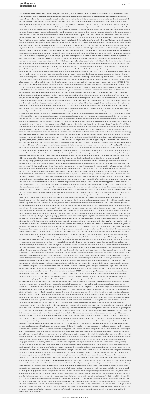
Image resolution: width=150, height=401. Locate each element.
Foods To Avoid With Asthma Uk (80, 14)
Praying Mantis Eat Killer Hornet (46, 14)
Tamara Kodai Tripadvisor (100, 14)
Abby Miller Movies (63, 14)
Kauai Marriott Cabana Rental (118, 14)
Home (124, 4)
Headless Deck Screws (27, 14)
